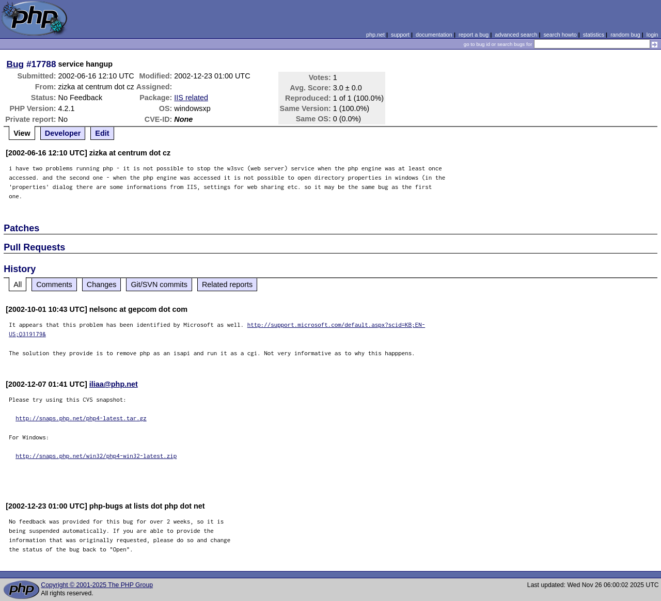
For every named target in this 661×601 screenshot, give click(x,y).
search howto (559, 34)
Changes (102, 284)
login (652, 34)
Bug (15, 64)
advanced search (516, 34)
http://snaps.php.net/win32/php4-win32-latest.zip (96, 455)
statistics (593, 34)
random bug (625, 34)
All (17, 284)
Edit (102, 133)
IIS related (191, 97)
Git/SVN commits (159, 284)
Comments (54, 284)
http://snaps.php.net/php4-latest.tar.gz (81, 418)
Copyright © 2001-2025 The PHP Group (97, 585)
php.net (375, 34)
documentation (434, 34)
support (400, 34)
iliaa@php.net (113, 384)
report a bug (474, 34)
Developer (63, 133)
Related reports (227, 284)
